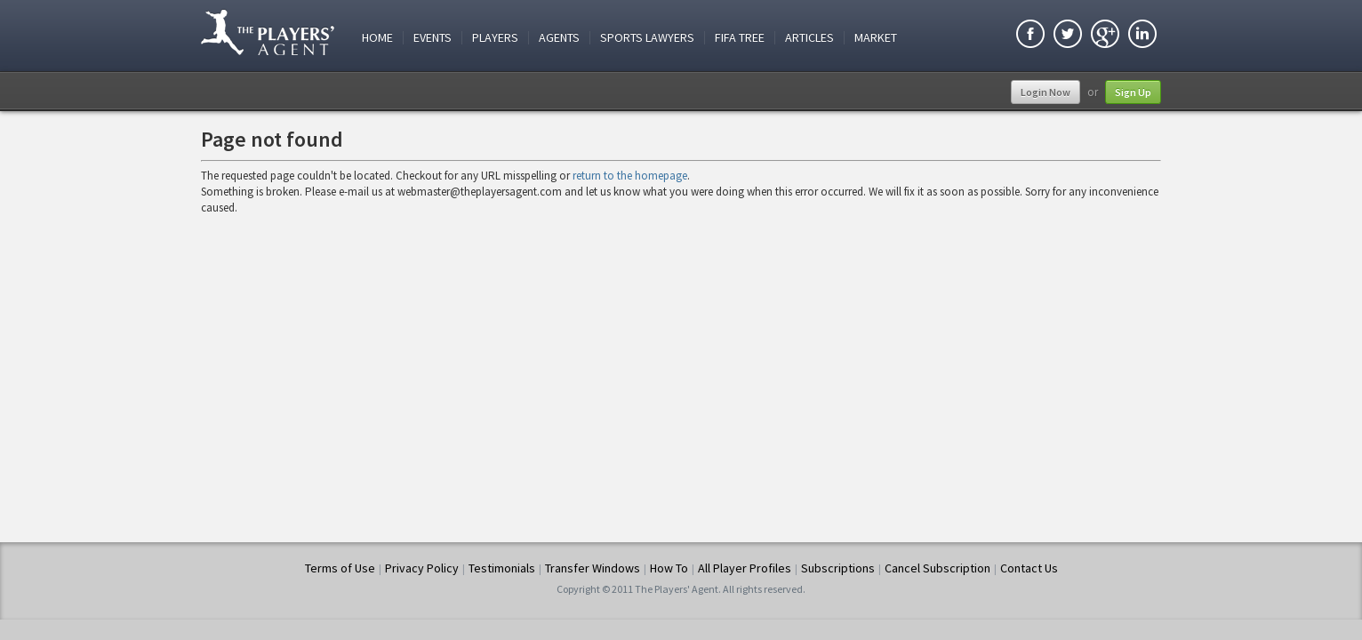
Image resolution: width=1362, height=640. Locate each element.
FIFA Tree (740, 37)
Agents (559, 37)
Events (432, 37)
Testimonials (502, 568)
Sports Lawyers (647, 37)
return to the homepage (630, 175)
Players (495, 37)
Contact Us (1029, 568)
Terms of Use (340, 568)
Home (377, 37)
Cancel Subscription (937, 568)
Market (875, 37)
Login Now (1045, 92)
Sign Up (1133, 92)
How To (669, 568)
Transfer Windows (592, 568)
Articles (809, 37)
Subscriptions (838, 568)
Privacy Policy (422, 568)
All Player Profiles (744, 568)
